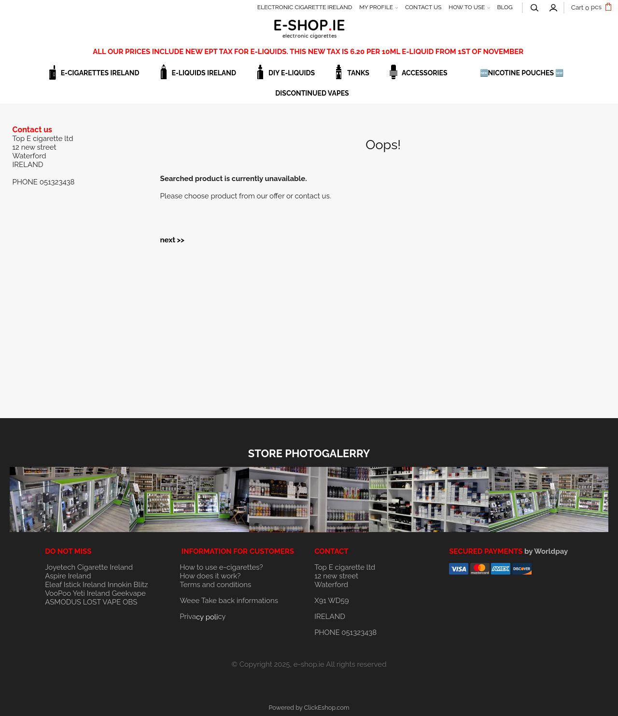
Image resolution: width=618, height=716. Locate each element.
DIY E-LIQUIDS (291, 73)
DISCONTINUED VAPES (312, 93)
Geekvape (128, 593)
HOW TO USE (467, 7)
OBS (130, 602)
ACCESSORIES (425, 73)
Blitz (141, 584)
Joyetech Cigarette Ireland (89, 567)
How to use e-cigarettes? (221, 567)
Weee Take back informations (229, 600)
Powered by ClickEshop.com (308, 707)
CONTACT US (423, 7)
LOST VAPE (102, 602)
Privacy (202, 616)
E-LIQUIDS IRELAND (204, 73)
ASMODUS (63, 602)
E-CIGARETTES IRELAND (100, 73)
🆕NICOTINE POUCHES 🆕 (522, 73)
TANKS (358, 73)
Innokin (120, 584)
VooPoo (58, 593)
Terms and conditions (215, 584)
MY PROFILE (376, 7)
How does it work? (210, 576)
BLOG (504, 7)
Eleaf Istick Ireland (76, 584)
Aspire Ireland (68, 576)
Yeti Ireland (91, 593)
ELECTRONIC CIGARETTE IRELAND (304, 7)
